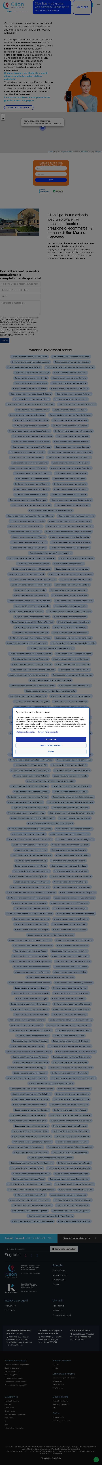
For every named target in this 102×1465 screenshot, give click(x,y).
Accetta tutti (51, 739)
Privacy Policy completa (48, 732)
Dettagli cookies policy (25, 732)
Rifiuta (51, 752)
